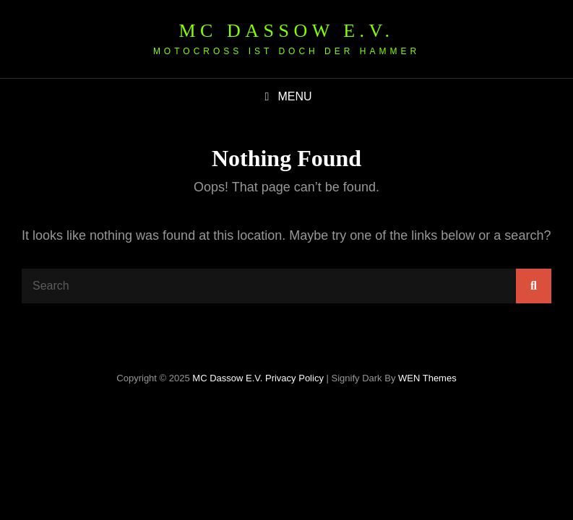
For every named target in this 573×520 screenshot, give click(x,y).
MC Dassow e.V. (286, 30)
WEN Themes (427, 378)
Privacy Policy (294, 378)
